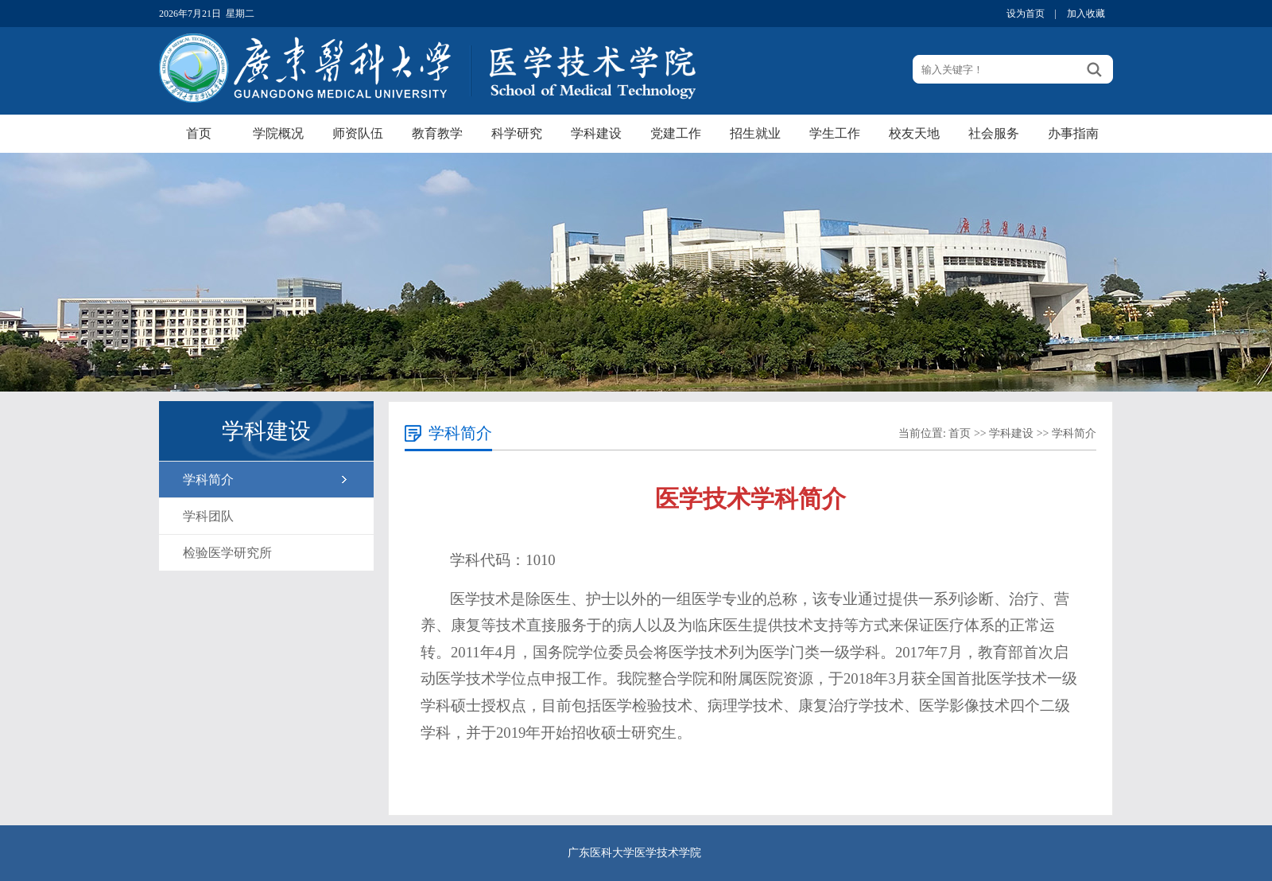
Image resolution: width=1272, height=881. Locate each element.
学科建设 (596, 133)
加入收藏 (1086, 13)
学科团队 (208, 516)
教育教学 (437, 133)
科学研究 (516, 133)
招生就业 (755, 133)
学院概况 (278, 133)
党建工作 (675, 133)
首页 (198, 133)
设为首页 (1025, 13)
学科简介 (208, 479)
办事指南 (1073, 133)
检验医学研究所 (227, 552)
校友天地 (914, 133)
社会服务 (993, 133)
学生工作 (834, 133)
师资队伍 (357, 133)
